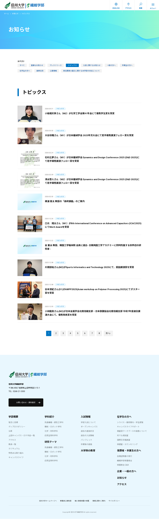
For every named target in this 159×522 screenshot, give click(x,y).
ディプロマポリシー (17, 430)
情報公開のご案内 (98, 504)
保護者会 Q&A (123, 468)
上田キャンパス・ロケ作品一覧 (22, 439)
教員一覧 (12, 447)
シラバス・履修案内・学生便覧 (130, 425)
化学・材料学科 (51, 434)
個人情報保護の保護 (82, 504)
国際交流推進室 (123, 443)
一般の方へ (111, 67)
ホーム (6, 16)
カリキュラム (14, 452)
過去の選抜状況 (87, 434)
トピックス (72, 67)
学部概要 (13, 419)
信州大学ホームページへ (48, 504)
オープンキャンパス (89, 430)
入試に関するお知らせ (91, 67)
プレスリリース (56, 67)
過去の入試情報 (87, 439)
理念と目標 (13, 425)
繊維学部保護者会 (124, 464)
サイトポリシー (114, 504)
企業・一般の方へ (126, 474)
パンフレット (86, 443)
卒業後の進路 (86, 447)
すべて (22, 67)
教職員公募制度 (65, 504)
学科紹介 (49, 419)
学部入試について (88, 425)
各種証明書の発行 (124, 459)
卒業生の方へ (127, 67)
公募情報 (53, 73)
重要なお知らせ (37, 67)
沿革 (10, 434)
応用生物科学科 (51, 439)
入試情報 (85, 419)
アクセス (12, 443)
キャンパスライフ (16, 461)
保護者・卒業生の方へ (129, 453)
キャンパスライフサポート (128, 430)
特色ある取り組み (16, 456)
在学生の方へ (25, 73)
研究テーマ (51, 445)
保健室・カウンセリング (127, 447)
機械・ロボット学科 (53, 430)
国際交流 (39, 73)
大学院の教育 (88, 453)
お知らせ (15, 16)
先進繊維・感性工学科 (54, 425)
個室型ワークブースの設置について (132, 434)
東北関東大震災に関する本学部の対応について (81, 73)
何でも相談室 (122, 439)
